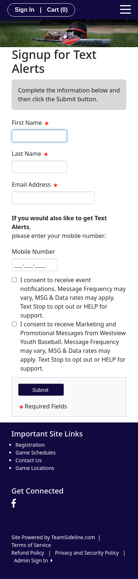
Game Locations (34, 467)
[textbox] (39, 136)
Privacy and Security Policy (87, 552)
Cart (57, 10)
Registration (30, 444)
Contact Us (28, 460)
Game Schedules (35, 452)
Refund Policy (27, 552)
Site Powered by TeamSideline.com (53, 537)
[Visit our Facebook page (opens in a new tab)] (15, 503)
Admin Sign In (33, 560)
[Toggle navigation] (125, 9)
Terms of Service (31, 544)
